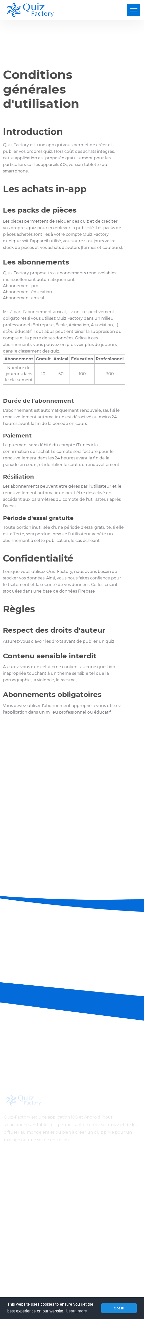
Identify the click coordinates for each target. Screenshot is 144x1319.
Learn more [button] (76, 1311)
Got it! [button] (119, 1308)
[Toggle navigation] (133, 10)
